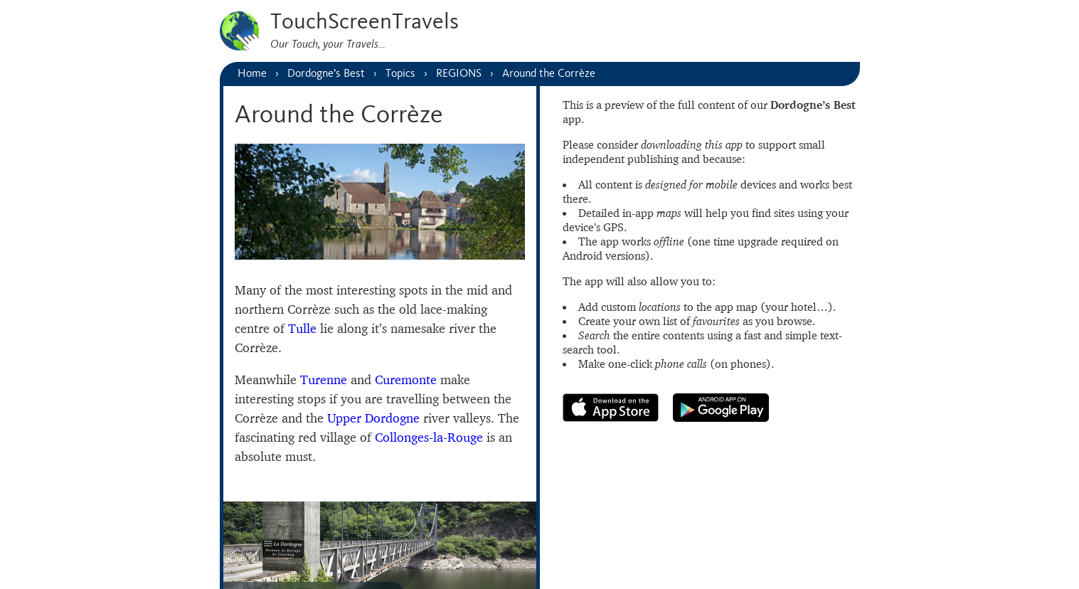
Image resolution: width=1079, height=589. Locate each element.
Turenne (323, 379)
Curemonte (406, 379)
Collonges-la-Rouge (429, 437)
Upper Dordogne (373, 418)
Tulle (302, 328)
